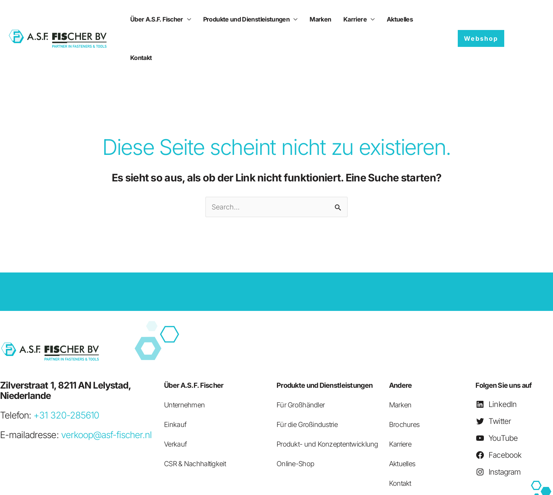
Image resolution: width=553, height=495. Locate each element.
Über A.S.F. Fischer (155, 19)
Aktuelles (381, 19)
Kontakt (413, 19)
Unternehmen (184, 366)
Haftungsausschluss (287, 482)
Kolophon (541, 482)
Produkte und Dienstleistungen (241, 19)
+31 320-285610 (66, 376)
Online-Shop (295, 425)
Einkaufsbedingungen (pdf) (401, 482)
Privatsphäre (339, 482)
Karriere (341, 19)
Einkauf (175, 386)
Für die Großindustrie (307, 386)
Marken (310, 19)
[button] (481, 19)
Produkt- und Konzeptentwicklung (327, 406)
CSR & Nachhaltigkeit (195, 425)
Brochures (404, 386)
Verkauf (175, 406)
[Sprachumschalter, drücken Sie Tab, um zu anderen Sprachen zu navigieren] (526, 19)
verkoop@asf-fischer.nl (106, 396)
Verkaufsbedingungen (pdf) (483, 482)
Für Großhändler (300, 366)
